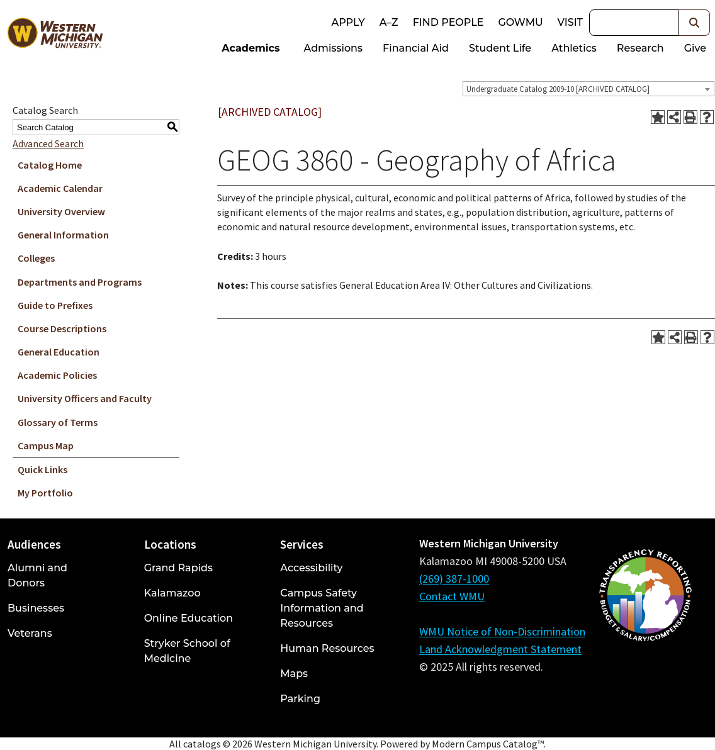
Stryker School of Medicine (187, 650)
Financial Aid (416, 48)
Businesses (36, 608)
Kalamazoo (172, 593)
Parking (300, 699)
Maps (294, 674)
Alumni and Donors (37, 575)
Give (695, 48)
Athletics (574, 48)
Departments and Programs (80, 282)
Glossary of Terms (58, 422)
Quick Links (42, 469)
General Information (63, 234)
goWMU (520, 22)
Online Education (188, 618)
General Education (58, 351)
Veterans (30, 633)
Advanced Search (48, 143)
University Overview (61, 211)
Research (640, 48)
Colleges (36, 258)
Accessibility (311, 568)
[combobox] (588, 88)
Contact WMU (452, 596)
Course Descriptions (62, 328)
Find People (448, 22)
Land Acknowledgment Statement (500, 649)
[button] (694, 22)
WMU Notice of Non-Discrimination (502, 631)
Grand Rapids (178, 568)
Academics (250, 48)
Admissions (333, 48)
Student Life (500, 48)
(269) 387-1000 (454, 578)
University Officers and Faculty (85, 398)
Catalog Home (50, 165)
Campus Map (46, 445)
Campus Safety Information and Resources (321, 608)
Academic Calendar (60, 188)
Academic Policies (57, 375)
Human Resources (327, 648)
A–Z (389, 22)
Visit (570, 22)
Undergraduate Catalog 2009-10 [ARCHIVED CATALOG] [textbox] (558, 89)
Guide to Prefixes (55, 305)
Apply (347, 22)
